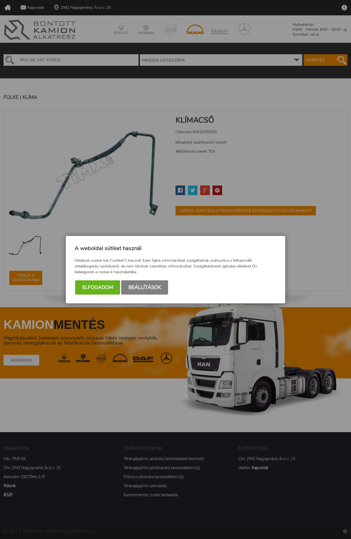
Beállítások (144, 287)
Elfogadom (97, 287)
